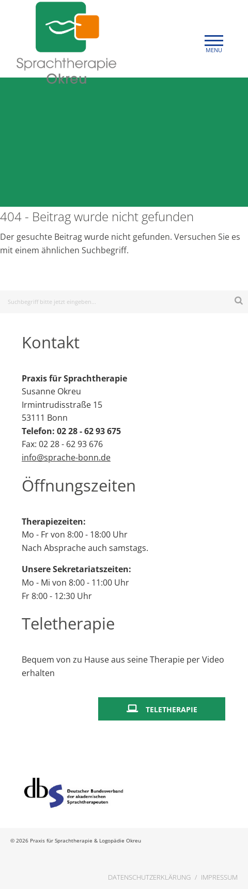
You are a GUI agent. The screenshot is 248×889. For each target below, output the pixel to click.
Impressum (219, 877)
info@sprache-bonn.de (66, 457)
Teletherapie (171, 709)
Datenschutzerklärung (149, 877)
